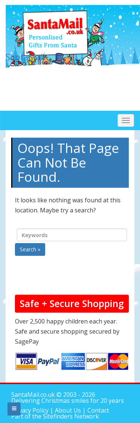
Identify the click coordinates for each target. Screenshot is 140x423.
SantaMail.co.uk (33, 394)
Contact (98, 410)
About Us (68, 410)
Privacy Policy (30, 410)
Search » (30, 249)
